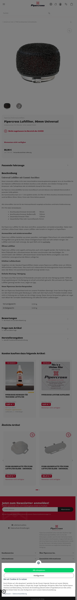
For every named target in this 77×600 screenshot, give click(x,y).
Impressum (7, 594)
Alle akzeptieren (39, 570)
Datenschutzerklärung (20, 594)
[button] (4, 591)
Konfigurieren (39, 575)
